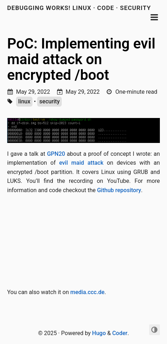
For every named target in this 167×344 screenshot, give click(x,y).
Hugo (99, 333)
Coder (119, 333)
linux (24, 101)
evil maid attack (81, 162)
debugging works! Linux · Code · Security (79, 7)
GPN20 (56, 153)
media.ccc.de (87, 292)
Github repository (119, 190)
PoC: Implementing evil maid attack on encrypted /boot (81, 59)
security (49, 101)
